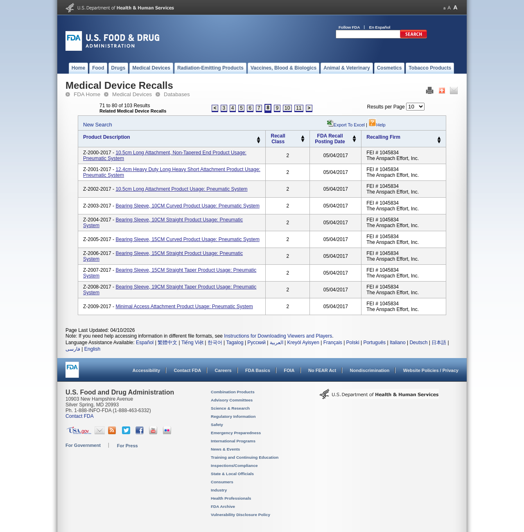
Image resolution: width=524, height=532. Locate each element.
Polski (352, 342)
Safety (217, 424)
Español (145, 342)
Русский (256, 342)
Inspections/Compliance (234, 465)
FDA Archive (223, 506)
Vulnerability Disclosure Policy (240, 514)
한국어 (215, 342)
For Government (83, 445)
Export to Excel (349, 124)
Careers (223, 370)
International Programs (233, 441)
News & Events (225, 449)
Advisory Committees (232, 400)
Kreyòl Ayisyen (303, 342)
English (92, 349)
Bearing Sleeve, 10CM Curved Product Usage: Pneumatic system (187, 206)
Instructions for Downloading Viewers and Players (278, 336)
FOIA (289, 370)
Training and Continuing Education (244, 457)
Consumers (222, 482)
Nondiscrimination (370, 370)
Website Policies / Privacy (430, 370)
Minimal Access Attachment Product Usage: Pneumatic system (184, 306)
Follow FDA (349, 27)
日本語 (438, 342)
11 (298, 108)
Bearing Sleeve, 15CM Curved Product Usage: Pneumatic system (187, 239)
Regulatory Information (233, 416)
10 (287, 108)
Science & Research (230, 408)
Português (374, 342)
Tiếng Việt (192, 342)
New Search (97, 125)
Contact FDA (187, 370)
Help (377, 124)
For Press (127, 445)
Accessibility (146, 370)
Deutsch (418, 342)
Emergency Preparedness (236, 433)
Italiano (398, 342)
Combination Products (233, 392)
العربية (276, 342)
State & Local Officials (232, 473)
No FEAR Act (322, 370)
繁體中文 (167, 342)
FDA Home (87, 94)
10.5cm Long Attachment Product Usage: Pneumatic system (181, 189)
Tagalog (235, 342)
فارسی (73, 349)
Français (332, 342)
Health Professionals (231, 498)
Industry (219, 490)
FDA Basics (257, 370)
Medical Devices (132, 94)
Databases (177, 94)
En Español (380, 27)
